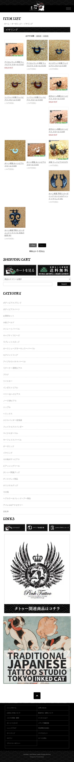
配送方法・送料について (45, 713)
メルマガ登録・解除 (13, 718)
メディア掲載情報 (43, 723)
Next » (42, 245)
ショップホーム (11, 707)
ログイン (9, 738)
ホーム (6, 24)
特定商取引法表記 (43, 728)
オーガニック (16, 24)
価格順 (38, 36)
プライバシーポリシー (13, 743)
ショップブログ (11, 728)
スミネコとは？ (43, 718)
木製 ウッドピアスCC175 (58, 162)
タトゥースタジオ (12, 723)
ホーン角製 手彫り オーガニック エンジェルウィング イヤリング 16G (58, 196)
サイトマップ (11, 733)
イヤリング (28, 24)
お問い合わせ (42, 707)
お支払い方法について (13, 713)
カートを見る (42, 738)
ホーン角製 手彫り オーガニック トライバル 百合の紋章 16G (14, 232)
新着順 (45, 36)
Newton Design (40, 756)
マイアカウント (43, 733)
